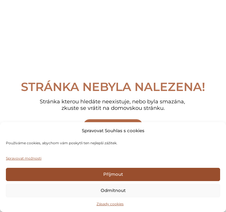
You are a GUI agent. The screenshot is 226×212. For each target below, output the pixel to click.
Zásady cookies (110, 204)
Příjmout (113, 174)
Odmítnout (113, 190)
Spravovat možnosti (23, 158)
